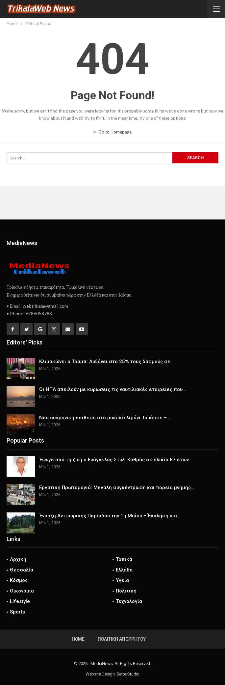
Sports (17, 612)
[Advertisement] (112, 203)
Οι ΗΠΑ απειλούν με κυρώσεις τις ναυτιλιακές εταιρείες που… (112, 389)
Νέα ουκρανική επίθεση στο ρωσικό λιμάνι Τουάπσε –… (104, 418)
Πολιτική (126, 591)
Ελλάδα (124, 570)
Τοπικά (124, 559)
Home (78, 639)
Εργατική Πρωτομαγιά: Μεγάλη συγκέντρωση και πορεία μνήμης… (116, 487)
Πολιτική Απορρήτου (122, 639)
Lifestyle (20, 601)
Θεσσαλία (21, 570)
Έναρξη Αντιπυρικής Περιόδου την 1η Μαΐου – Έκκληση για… (109, 516)
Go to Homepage (112, 132)
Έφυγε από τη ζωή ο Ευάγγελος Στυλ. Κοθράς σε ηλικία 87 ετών (114, 460)
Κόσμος (19, 580)
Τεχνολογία (129, 601)
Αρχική (18, 559)
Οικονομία (22, 591)
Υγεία (122, 580)
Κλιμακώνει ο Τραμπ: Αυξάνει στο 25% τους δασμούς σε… (106, 361)
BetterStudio (128, 674)
